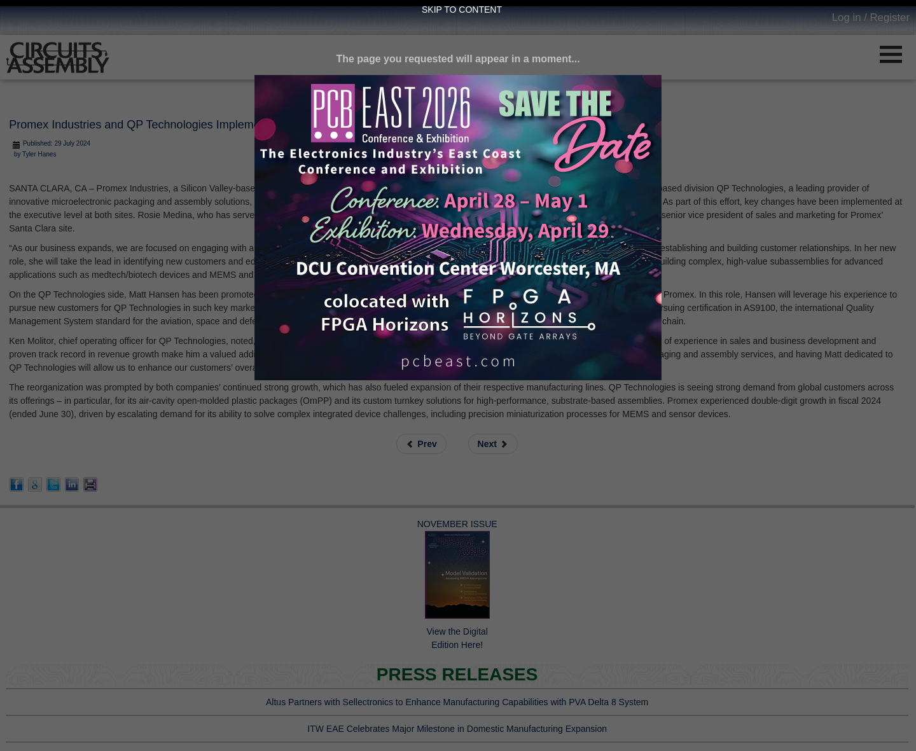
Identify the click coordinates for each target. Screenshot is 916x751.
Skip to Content (462, 9)
